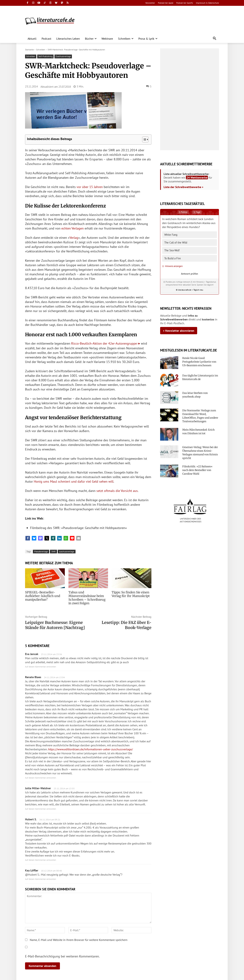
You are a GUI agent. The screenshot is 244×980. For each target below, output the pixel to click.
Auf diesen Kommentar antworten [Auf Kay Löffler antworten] (40, 879)
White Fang (170, 234)
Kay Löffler (31, 870)
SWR (53, 551)
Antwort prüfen (189, 273)
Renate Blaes (33, 677)
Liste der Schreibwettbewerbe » (183, 187)
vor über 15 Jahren (90, 187)
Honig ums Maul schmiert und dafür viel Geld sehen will (73, 481)
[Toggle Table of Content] (143, 139)
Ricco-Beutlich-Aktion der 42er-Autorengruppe (104, 343)
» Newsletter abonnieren (178, 330)
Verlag (74, 237)
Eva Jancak (31, 654)
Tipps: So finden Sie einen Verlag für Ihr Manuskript (130, 594)
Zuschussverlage (63, 56)
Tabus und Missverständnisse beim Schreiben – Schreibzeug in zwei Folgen (87, 597)
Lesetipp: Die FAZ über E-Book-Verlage (126, 625)
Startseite (29, 49)
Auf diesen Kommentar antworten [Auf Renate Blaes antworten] (40, 777)
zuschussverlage (66, 551)
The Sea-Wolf (172, 250)
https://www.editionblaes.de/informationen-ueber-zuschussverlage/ (90, 749)
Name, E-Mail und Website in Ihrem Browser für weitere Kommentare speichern (78, 940)
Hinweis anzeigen (172, 266)
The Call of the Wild (175, 242)
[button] (214, 38)
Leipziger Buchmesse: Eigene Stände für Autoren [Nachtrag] (55, 625)
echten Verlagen (72, 228)
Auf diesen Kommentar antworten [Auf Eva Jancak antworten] (40, 666)
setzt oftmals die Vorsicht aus (117, 491)
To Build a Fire (172, 258)
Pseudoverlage (41, 551)
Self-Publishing (45, 56)
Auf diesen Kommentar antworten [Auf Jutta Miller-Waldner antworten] (40, 808)
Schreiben (40, 49)
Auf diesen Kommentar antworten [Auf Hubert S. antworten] (40, 860)
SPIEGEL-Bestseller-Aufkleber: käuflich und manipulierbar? (41, 595)
